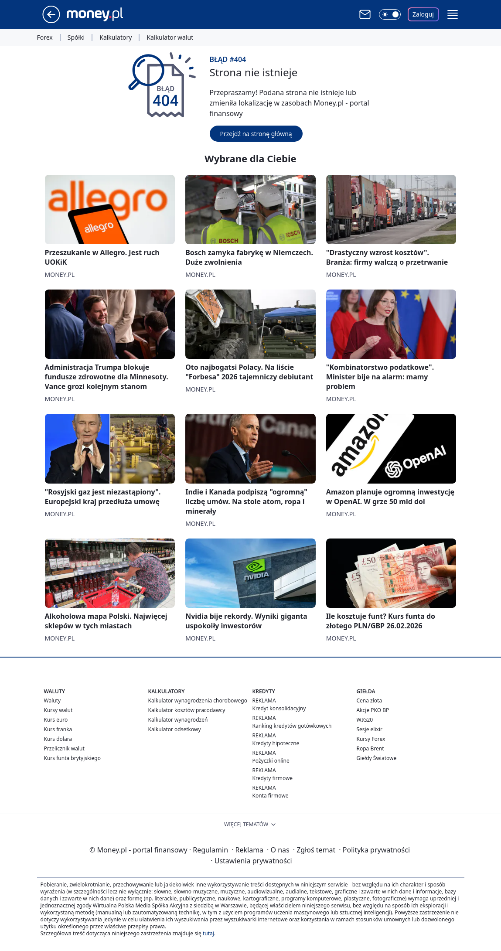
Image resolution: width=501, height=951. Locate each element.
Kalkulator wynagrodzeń (178, 719)
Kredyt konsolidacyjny (279, 708)
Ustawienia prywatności (251, 861)
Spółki (76, 37)
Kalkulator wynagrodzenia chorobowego (197, 700)
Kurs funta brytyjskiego (72, 758)
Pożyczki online (271, 760)
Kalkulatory (115, 37)
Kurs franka (58, 729)
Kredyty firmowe (272, 778)
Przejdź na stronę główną (256, 134)
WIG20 (365, 719)
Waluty (52, 700)
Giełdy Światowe (377, 758)
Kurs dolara (58, 739)
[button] (453, 14)
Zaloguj (423, 14)
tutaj (208, 933)
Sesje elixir (369, 729)
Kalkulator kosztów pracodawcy (186, 710)
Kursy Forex (371, 739)
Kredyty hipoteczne (276, 743)
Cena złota (369, 700)
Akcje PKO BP (373, 710)
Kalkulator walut (170, 37)
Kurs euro (56, 719)
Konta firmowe (270, 795)
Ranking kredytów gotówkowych (292, 725)
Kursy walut (58, 710)
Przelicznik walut (64, 748)
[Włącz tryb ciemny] (390, 14)
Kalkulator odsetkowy (174, 729)
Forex (45, 37)
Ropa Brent (370, 748)
